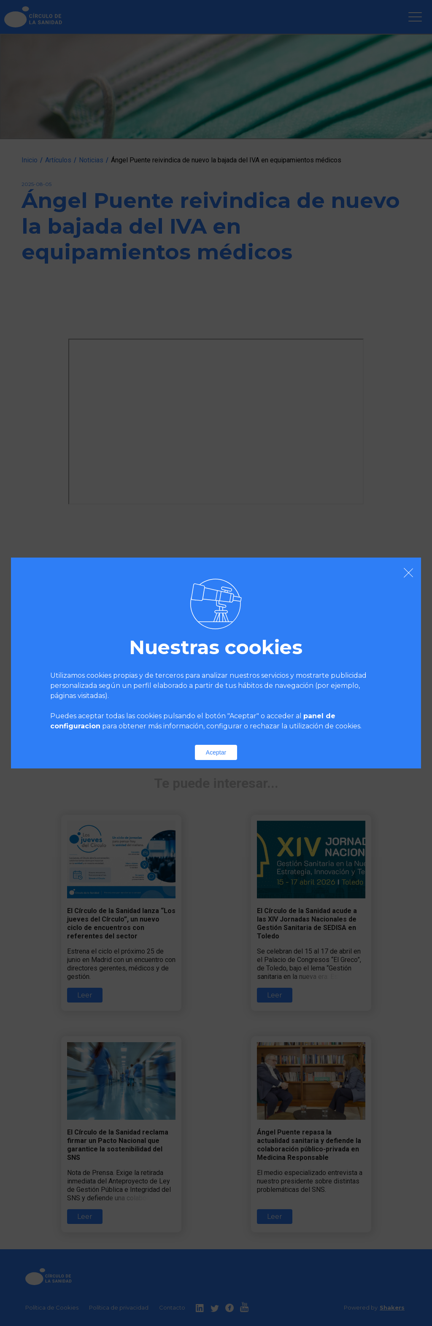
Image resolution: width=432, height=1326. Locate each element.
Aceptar (216, 752)
